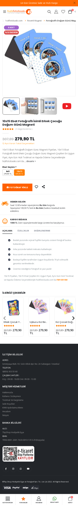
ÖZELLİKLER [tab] (23, 230)
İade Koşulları (8, 404)
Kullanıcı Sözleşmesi (11, 396)
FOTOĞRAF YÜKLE (17, 187)
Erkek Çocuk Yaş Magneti (18, 322)
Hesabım (6, 411)
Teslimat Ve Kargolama (12, 400)
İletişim (5, 415)
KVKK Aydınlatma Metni (12, 407)
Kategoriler (8, 500)
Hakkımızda (7, 392)
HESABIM (39, 500)
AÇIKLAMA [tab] (7, 230)
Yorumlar (23, 500)
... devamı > (30, 161)
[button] (49, 12)
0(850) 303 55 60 (9, 371)
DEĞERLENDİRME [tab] (42, 230)
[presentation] (4, 318)
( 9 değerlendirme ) (23, 129)
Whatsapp (54, 499)
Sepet (70, 500)
